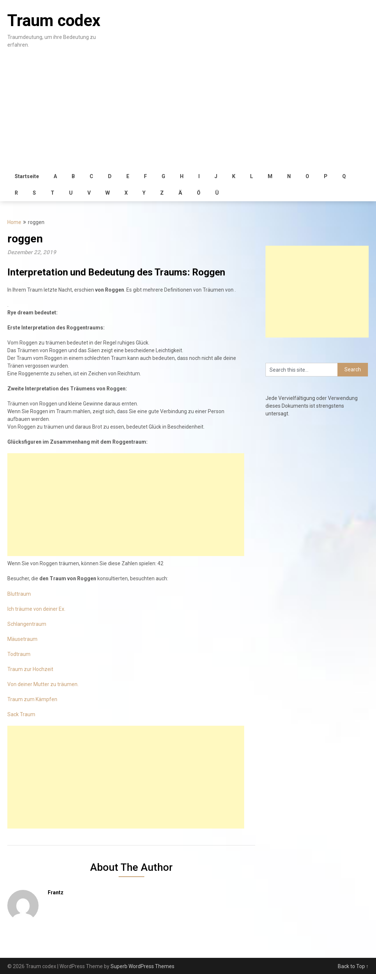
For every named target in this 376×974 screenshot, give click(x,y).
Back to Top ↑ (353, 966)
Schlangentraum (26, 624)
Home (14, 222)
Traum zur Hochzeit (30, 669)
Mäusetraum (22, 639)
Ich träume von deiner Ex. (36, 609)
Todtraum (18, 654)
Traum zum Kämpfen (32, 699)
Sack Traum (21, 714)
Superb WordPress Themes (142, 966)
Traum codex (53, 20)
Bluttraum (19, 594)
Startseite (27, 176)
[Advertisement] (188, 113)
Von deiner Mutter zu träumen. (43, 684)
